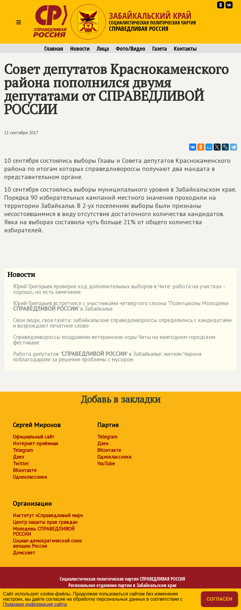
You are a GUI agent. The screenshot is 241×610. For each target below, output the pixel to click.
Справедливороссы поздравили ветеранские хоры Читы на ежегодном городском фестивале (111, 340)
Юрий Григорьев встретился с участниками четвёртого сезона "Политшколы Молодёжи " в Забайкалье (117, 306)
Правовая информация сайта (35, 604)
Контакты (185, 48)
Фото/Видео (130, 48)
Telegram (23, 450)
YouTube (106, 463)
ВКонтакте (25, 470)
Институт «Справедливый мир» (48, 515)
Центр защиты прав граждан (45, 522)
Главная (53, 48)
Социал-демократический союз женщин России (47, 543)
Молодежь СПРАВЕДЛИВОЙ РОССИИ (44, 531)
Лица (103, 48)
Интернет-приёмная (35, 443)
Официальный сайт (33, 436)
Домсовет (24, 552)
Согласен (219, 599)
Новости (80, 48)
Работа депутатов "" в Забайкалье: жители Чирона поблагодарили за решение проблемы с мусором (104, 357)
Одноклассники (30, 477)
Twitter (21, 463)
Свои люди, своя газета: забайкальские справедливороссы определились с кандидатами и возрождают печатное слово (119, 323)
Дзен (18, 456)
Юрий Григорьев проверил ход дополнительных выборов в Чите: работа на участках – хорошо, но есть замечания (116, 289)
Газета (159, 48)
